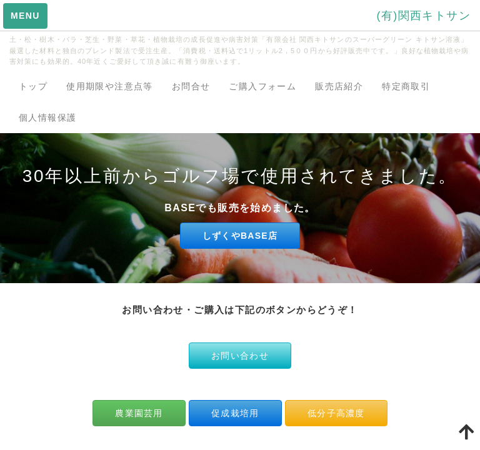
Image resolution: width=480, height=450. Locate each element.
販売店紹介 (339, 86)
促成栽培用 (235, 413)
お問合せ (191, 86)
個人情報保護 (47, 117)
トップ (33, 86)
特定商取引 (406, 86)
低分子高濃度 (336, 413)
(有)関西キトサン (423, 15)
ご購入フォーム (262, 86)
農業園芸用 (138, 413)
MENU (25, 16)
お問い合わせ (240, 356)
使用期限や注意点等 (109, 86)
